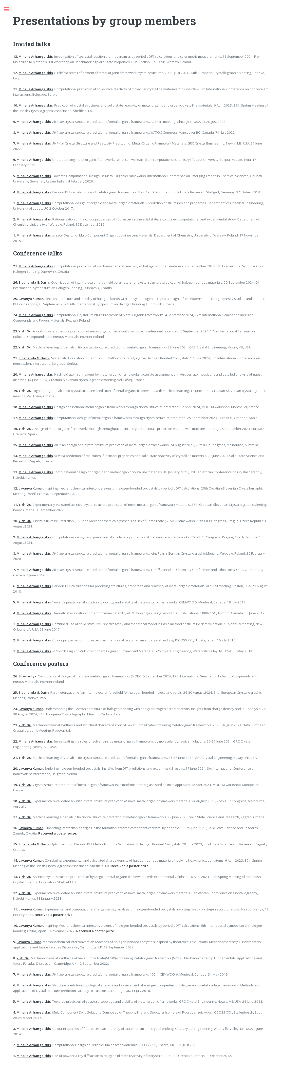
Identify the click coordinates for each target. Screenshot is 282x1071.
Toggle (9, 9)
